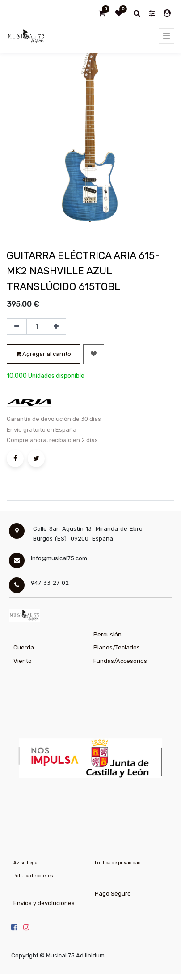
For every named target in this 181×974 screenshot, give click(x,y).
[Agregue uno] (56, 326)
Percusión (107, 634)
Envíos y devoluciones (44, 903)
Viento (22, 661)
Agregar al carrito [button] (43, 354)
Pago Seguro (113, 893)
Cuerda (23, 647)
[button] (93, 354)
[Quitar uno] (17, 326)
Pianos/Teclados (116, 647)
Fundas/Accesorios (120, 661)
